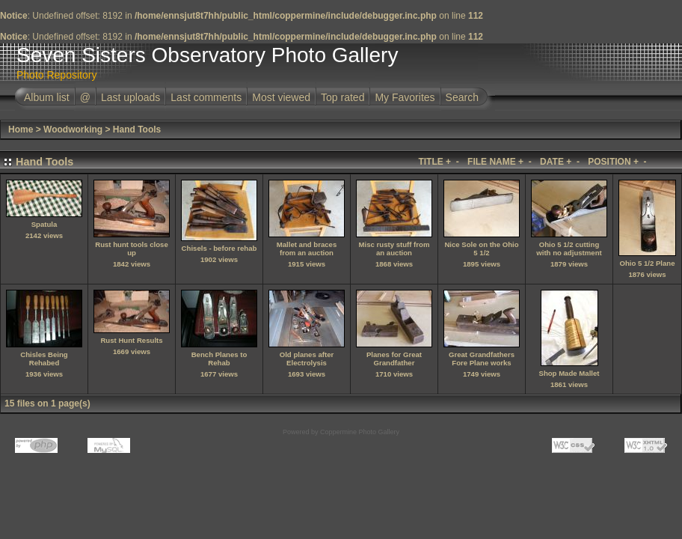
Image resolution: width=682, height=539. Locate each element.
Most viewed (281, 97)
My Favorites (404, 97)
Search (462, 97)
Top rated (342, 97)
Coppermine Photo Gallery (359, 432)
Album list (47, 97)
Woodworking (72, 129)
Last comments (206, 97)
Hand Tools (137, 129)
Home (20, 129)
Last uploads (130, 97)
